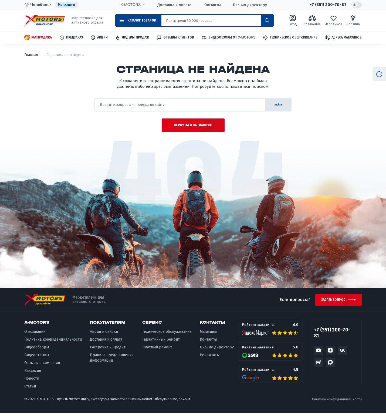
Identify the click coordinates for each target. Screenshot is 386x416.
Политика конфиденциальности (53, 342)
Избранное (333, 20)
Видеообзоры (36, 350)
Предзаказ (71, 37)
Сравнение (312, 20)
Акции (99, 37)
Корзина (353, 20)
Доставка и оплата (174, 5)
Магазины (66, 5)
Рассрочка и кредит (108, 350)
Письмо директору (250, 5)
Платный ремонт (157, 350)
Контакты (212, 5)
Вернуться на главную (193, 127)
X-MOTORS (130, 4)
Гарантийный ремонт (161, 342)
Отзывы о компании (42, 366)
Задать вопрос (331, 302)
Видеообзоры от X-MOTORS (228, 37)
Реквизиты (209, 358)
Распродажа (38, 38)
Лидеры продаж (132, 37)
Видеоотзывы (36, 358)
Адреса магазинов (343, 37)
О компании (34, 335)
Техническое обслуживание (290, 37)
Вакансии (32, 374)
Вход (293, 20)
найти (275, 105)
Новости (31, 381)
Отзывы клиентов (175, 37)
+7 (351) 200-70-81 (327, 5)
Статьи (30, 389)
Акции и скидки (104, 335)
